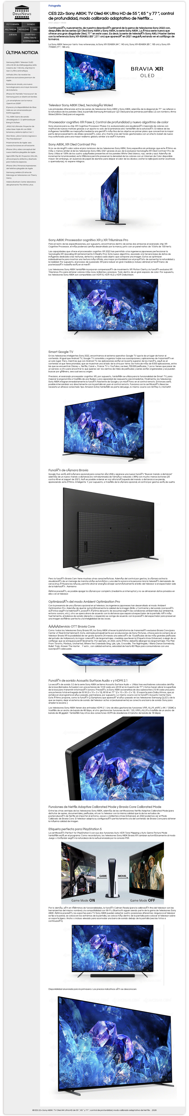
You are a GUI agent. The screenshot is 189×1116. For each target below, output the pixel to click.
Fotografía (13, 24)
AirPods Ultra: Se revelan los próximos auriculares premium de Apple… (20, 77)
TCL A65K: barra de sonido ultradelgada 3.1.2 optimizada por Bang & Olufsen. (20, 120)
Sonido (31, 24)
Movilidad (24, 30)
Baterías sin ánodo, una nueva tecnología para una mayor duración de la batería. (22, 87)
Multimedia (10, 30)
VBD (35, 30)
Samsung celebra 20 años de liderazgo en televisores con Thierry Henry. (21, 175)
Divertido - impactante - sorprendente (31, 38)
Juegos (13, 35)
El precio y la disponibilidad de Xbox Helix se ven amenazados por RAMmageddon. (21, 110)
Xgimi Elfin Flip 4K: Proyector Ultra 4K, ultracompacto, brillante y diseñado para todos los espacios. (22, 159)
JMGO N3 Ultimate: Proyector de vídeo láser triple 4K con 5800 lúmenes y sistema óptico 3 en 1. (20, 129)
